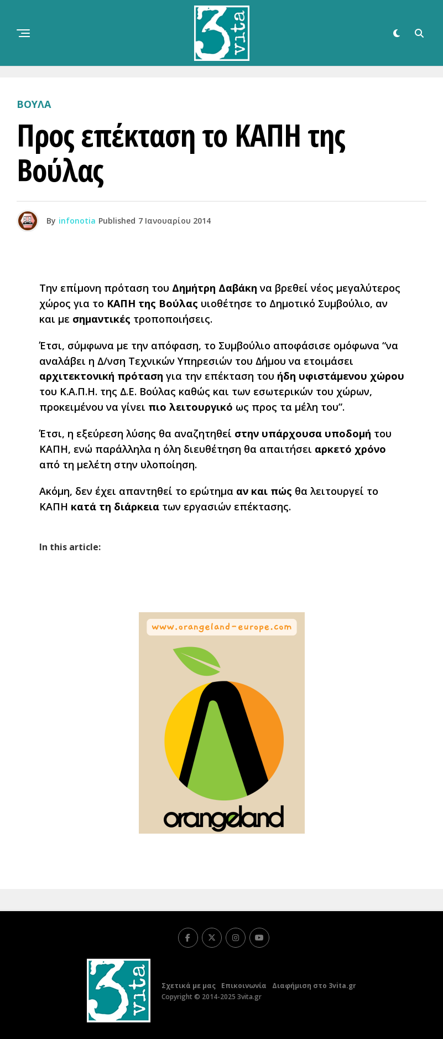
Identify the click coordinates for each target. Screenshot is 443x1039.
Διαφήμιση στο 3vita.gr (314, 985)
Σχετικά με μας (188, 985)
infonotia (77, 220)
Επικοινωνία (244, 985)
